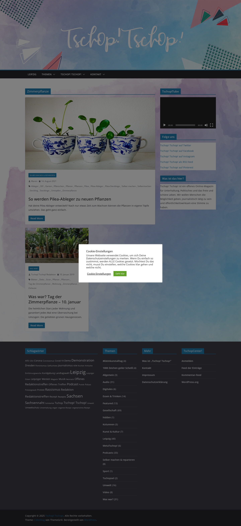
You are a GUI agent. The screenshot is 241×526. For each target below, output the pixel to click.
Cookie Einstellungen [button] (99, 273)
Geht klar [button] (120, 273)
